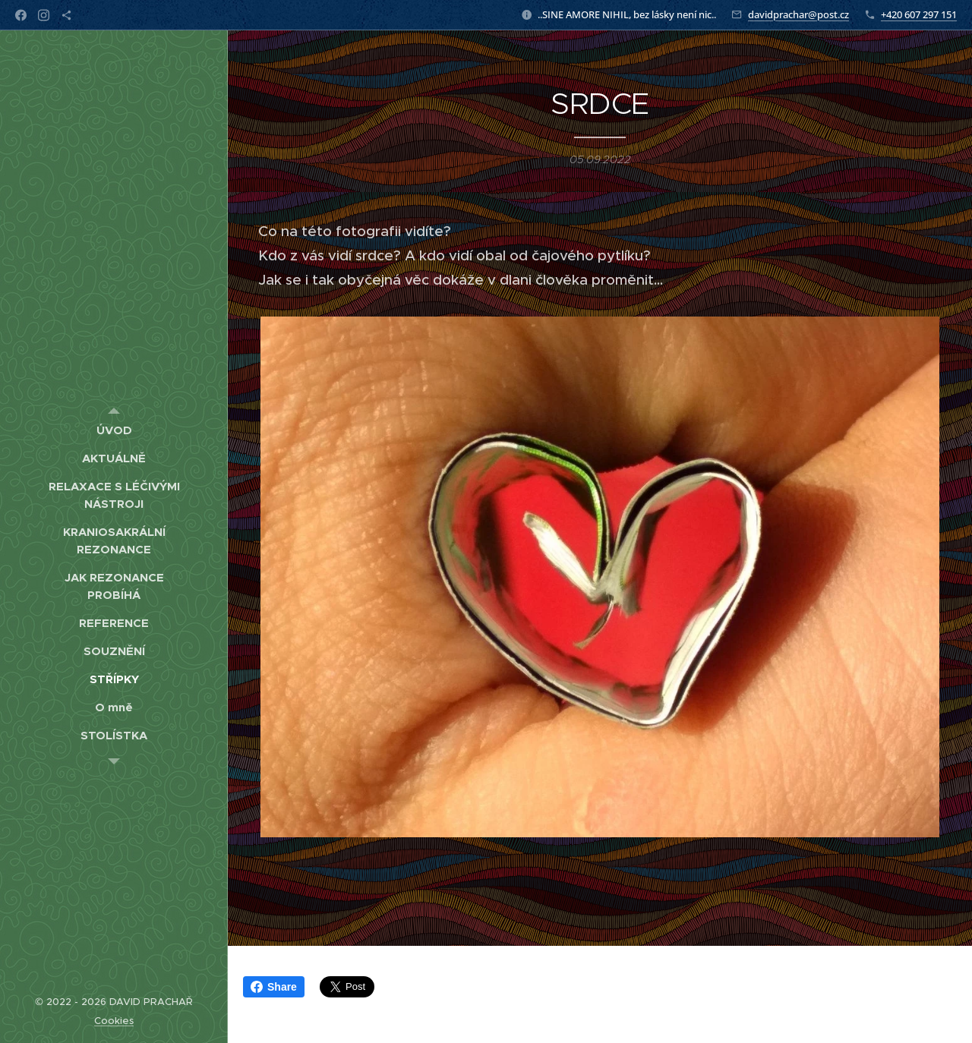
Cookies (114, 1020)
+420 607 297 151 (919, 14)
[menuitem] (114, 430)
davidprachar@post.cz (798, 14)
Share (274, 987)
